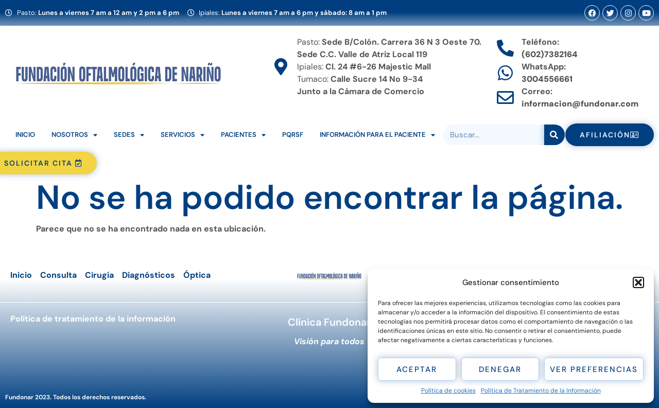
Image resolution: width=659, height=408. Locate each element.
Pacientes (243, 135)
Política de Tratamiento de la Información (541, 390)
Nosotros (74, 135)
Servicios (182, 135)
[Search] (554, 135)
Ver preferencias (594, 369)
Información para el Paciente (377, 135)
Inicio (25, 134)
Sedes (129, 135)
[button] (638, 282)
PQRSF (292, 134)
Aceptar (416, 369)
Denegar (500, 369)
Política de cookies (448, 390)
